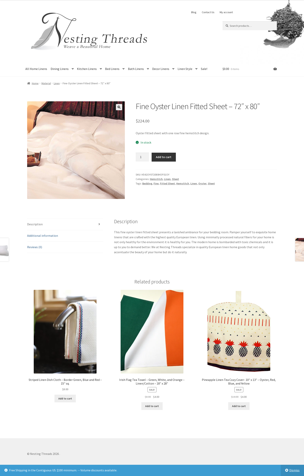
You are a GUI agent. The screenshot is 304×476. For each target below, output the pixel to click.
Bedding (147, 183)
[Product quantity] (142, 157)
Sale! (204, 69)
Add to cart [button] (65, 398)
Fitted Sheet (167, 183)
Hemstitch (156, 179)
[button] (119, 107)
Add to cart (163, 157)
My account (226, 12)
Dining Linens (60, 69)
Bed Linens (112, 69)
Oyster (202, 183)
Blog (193, 12)
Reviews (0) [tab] (34, 247)
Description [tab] (35, 224)
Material (46, 83)
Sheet (175, 179)
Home (35, 83)
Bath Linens (136, 69)
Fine (156, 183)
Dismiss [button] (294, 470)
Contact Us (208, 12)
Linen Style (185, 69)
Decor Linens (160, 69)
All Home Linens (36, 69)
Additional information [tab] (42, 236)
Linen (57, 83)
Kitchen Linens (87, 69)
